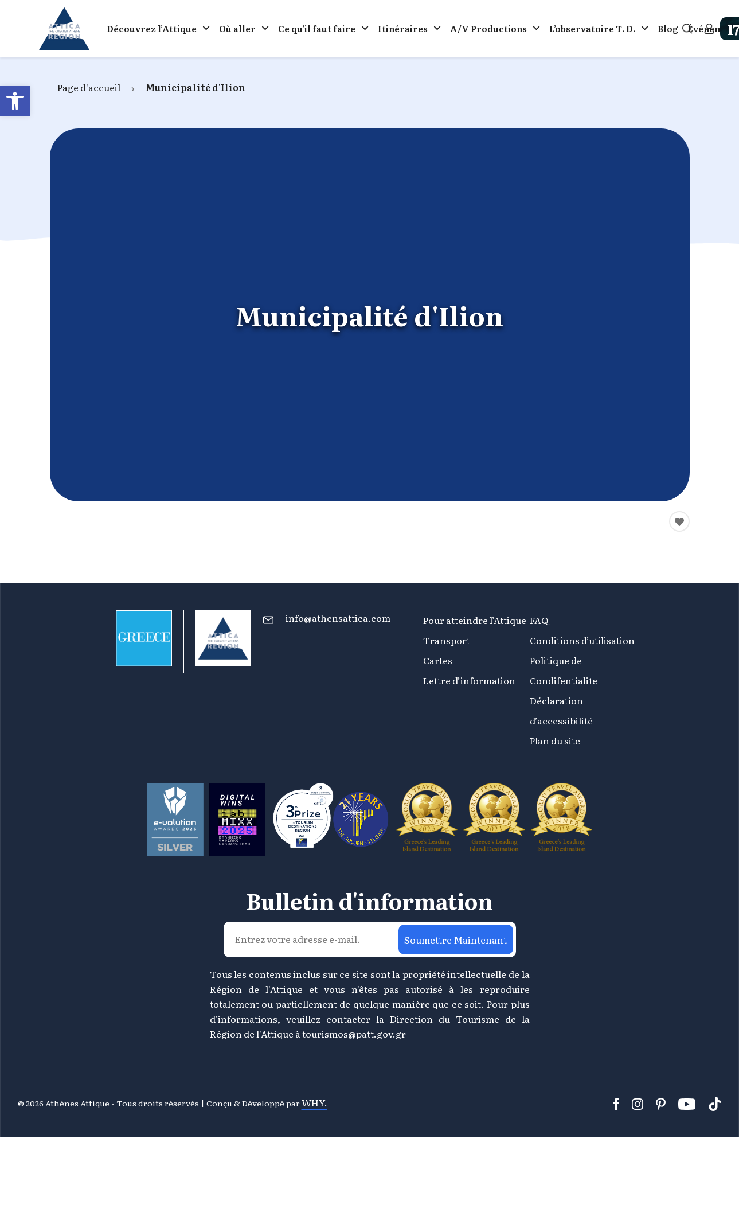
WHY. (314, 1102)
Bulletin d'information (369, 900)
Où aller (237, 28)
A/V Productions (488, 28)
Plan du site (555, 740)
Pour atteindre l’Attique (474, 620)
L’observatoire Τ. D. (592, 28)
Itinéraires (403, 28)
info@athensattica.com (338, 618)
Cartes (437, 660)
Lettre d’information (469, 680)
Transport (446, 640)
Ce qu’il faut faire (316, 28)
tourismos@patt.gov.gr (354, 1033)
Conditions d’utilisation (582, 640)
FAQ (539, 620)
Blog (668, 28)
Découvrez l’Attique (152, 28)
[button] (15, 101)
